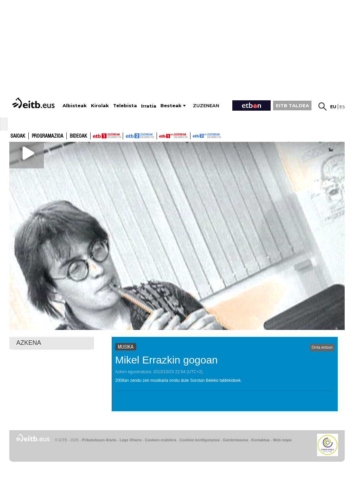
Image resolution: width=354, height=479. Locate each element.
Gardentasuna (235, 440)
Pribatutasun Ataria (99, 440)
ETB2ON (194, 135)
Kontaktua (260, 440)
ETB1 (107, 135)
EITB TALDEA (292, 105)
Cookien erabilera (160, 440)
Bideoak (78, 136)
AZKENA (28, 342)
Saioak (17, 136)
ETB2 (140, 135)
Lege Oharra (131, 440)
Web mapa (282, 440)
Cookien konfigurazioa (199, 440)
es (342, 106)
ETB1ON (160, 135)
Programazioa (47, 136)
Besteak (170, 105)
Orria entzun (322, 347)
